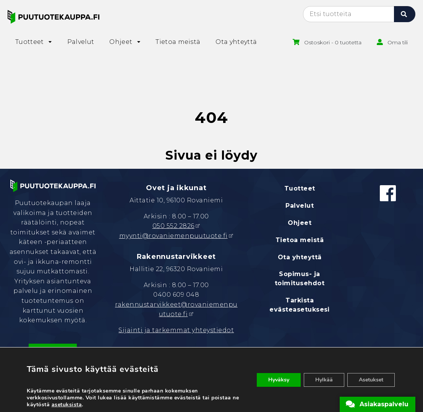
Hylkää (324, 379)
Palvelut (299, 205)
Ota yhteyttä (300, 257)
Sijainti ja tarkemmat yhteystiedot (176, 330)
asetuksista (67, 404)
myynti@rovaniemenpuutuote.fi (173, 235)
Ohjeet (299, 222)
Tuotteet (299, 188)
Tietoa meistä (300, 240)
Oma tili (397, 42)
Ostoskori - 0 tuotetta (332, 42)
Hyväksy (278, 379)
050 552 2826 (173, 225)
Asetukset (371, 379)
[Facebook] (388, 193)
